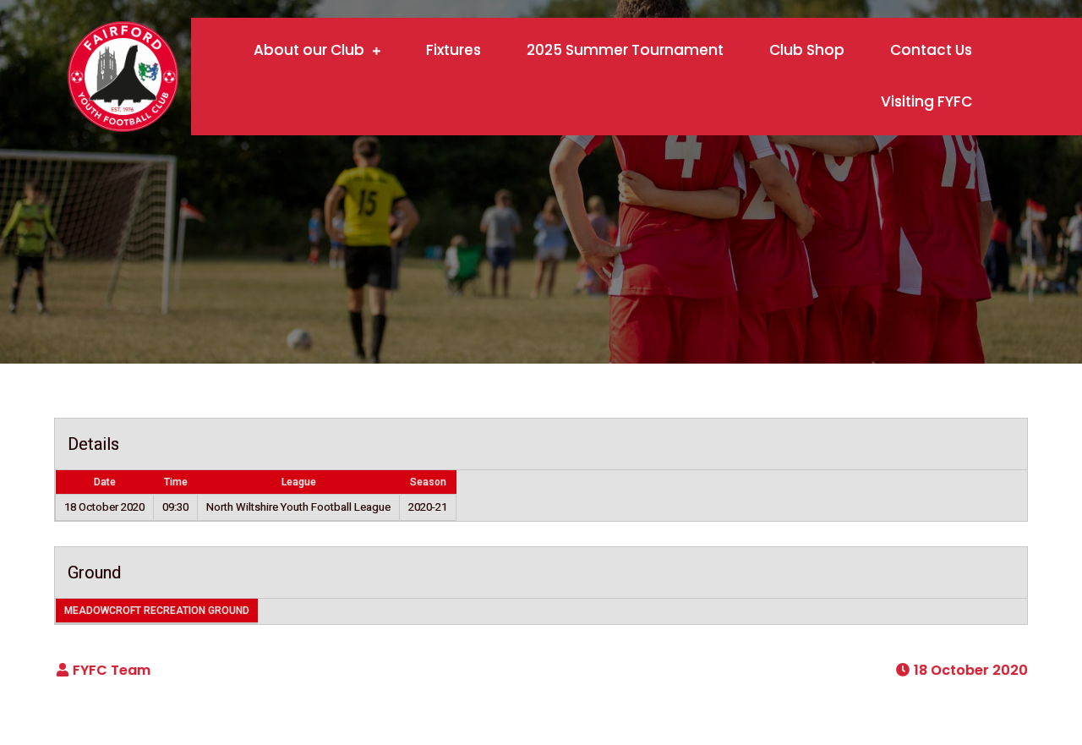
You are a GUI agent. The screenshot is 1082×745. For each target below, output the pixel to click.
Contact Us (931, 50)
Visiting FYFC (926, 101)
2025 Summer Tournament (625, 50)
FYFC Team (111, 670)
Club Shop (806, 50)
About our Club (309, 50)
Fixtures (453, 50)
